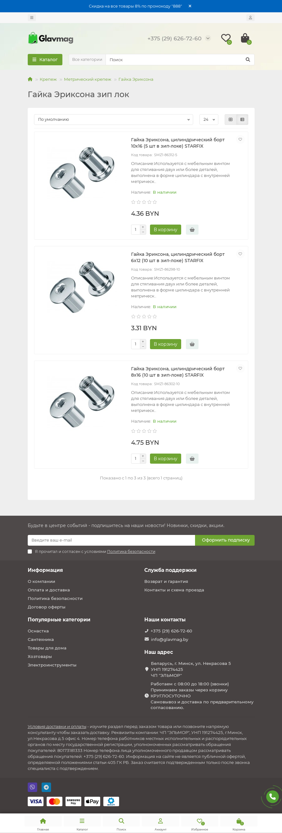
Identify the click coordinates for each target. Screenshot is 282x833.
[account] (250, 17)
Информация (45, 570)
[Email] (111, 540)
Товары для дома (47, 647)
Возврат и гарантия (166, 581)
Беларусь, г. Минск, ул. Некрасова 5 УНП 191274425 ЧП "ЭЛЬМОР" (191, 669)
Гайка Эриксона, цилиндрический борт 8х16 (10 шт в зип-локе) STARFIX (178, 372)
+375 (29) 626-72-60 (171, 630)
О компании (41, 581)
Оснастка (38, 630)
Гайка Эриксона (135, 79)
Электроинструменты (52, 664)
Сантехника (41, 639)
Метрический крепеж (87, 79)
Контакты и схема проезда (174, 589)
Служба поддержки (170, 570)
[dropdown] (32, 17)
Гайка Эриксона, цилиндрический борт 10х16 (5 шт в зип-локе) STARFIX (178, 143)
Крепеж (48, 79)
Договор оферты (47, 606)
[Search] (180, 59)
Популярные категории (59, 620)
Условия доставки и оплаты (57, 726)
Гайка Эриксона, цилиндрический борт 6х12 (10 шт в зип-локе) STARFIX (178, 257)
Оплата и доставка (49, 589)
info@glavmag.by (169, 639)
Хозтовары (40, 656)
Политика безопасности (55, 598)
